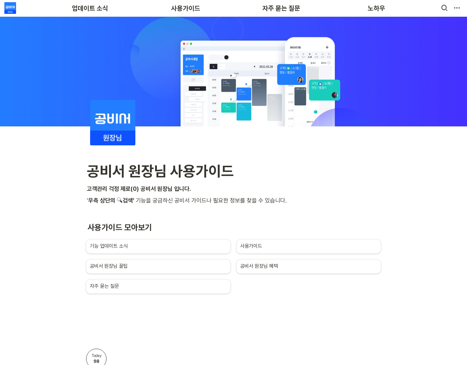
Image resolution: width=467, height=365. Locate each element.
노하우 (376, 8)
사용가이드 (185, 8)
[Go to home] (10, 8)
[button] (444, 8)
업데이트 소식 (90, 8)
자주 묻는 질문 (281, 8)
